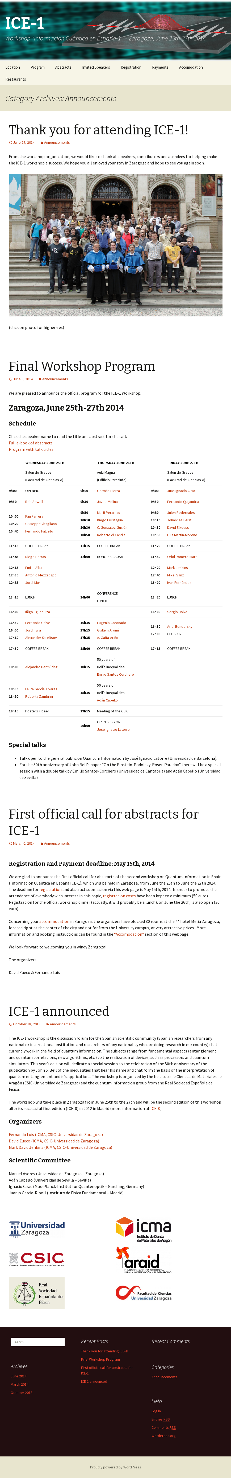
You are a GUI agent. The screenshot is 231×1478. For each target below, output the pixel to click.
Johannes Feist (179, 520)
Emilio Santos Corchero (115, 674)
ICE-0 (155, 1108)
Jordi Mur (32, 582)
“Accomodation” (129, 934)
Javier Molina (107, 501)
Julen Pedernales (181, 512)
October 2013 (21, 1392)
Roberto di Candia (111, 534)
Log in (156, 1411)
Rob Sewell (34, 501)
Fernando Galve (37, 622)
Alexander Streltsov (41, 637)
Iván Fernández (179, 582)
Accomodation (191, 67)
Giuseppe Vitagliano (41, 523)
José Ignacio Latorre (113, 729)
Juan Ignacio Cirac (181, 490)
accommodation (54, 921)
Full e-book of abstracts (31, 442)
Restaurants (15, 79)
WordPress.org (164, 1435)
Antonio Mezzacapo (41, 575)
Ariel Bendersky (179, 626)
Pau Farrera (34, 516)
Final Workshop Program (82, 366)
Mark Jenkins (177, 567)
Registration (131, 67)
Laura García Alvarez (41, 689)
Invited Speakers (96, 67)
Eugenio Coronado (111, 622)
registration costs (119, 895)
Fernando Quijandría (183, 501)
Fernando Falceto (39, 531)
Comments (164, 1427)
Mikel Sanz (175, 575)
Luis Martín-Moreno (182, 534)
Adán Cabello (107, 700)
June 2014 (19, 1376)
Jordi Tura (33, 630)
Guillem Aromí (108, 630)
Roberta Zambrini (39, 696)
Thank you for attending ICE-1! (99, 130)
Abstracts (63, 67)
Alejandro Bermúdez (41, 666)
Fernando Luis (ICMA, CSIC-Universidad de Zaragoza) (56, 1134)
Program (38, 67)
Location (12, 67)
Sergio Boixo (177, 611)
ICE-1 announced (59, 1011)
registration (50, 889)
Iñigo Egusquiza (37, 611)
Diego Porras (35, 556)
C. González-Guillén (112, 527)
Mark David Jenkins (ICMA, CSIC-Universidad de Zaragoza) (60, 1147)
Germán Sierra (108, 490)
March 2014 (19, 1384)
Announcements (57, 142)
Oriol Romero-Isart (182, 556)
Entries (161, 1419)
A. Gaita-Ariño (107, 637)
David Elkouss (178, 527)
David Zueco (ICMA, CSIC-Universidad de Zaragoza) (54, 1140)
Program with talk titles (31, 449)
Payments (160, 67)
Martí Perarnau (108, 512)
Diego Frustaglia (110, 520)
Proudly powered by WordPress (115, 1467)
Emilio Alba (33, 567)
